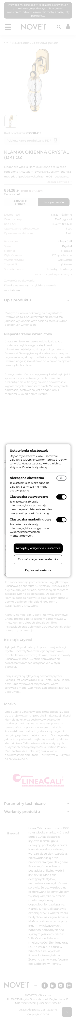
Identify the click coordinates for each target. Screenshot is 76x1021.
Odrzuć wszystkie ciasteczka (38, 559)
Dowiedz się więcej (34, 467)
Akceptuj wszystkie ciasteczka (38, 548)
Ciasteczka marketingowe (30, 519)
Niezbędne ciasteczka (27, 478)
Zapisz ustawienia (38, 570)
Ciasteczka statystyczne (29, 497)
